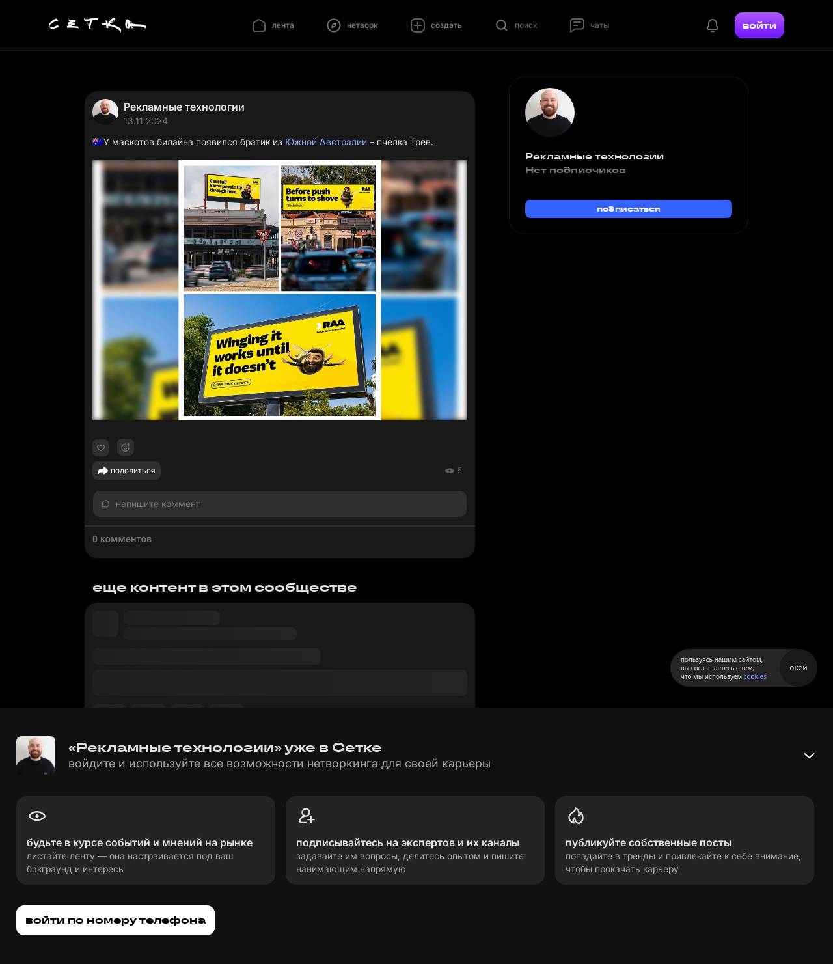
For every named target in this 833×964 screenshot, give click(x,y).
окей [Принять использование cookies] (798, 667)
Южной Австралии (326, 141)
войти (759, 25)
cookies (755, 676)
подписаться (629, 208)
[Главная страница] (97, 25)
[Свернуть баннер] (809, 756)
